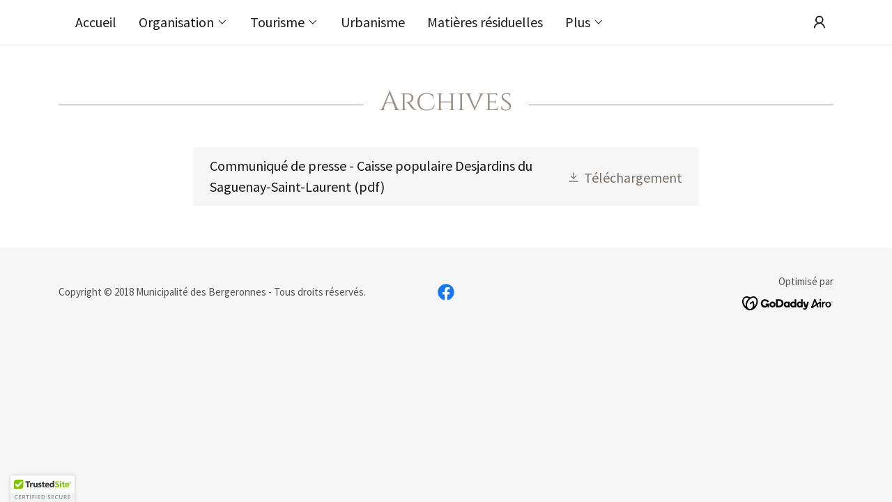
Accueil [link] (95, 22)
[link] (445, 176)
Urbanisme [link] (373, 22)
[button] (183, 22)
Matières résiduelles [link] (485, 22)
